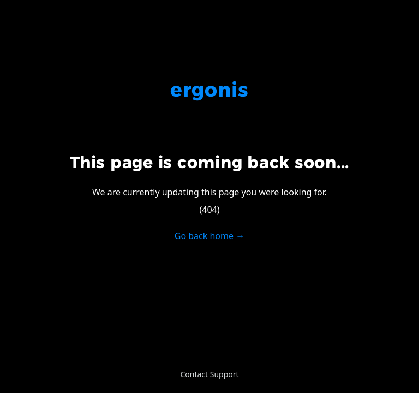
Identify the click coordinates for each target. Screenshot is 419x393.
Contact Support (209, 374)
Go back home (209, 236)
